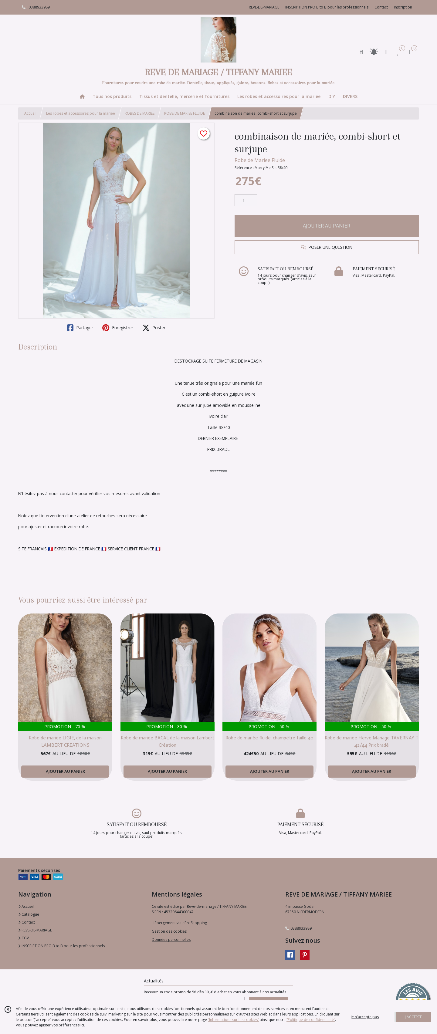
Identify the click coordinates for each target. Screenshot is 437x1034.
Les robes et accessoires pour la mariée (80, 113)
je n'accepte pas (365, 1016)
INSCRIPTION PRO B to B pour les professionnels (61, 945)
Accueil (30, 113)
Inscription (403, 7)
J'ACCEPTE (413, 1016)
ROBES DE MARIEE (139, 113)
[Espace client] (386, 52)
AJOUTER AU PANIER (326, 225)
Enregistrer (117, 327)
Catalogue (28, 914)
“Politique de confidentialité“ (310, 1019)
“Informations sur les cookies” (233, 1019)
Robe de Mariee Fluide (260, 160)
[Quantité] (246, 200)
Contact (381, 7)
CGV (23, 938)
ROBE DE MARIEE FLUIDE (184, 113)
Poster (153, 327)
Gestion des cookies (169, 931)
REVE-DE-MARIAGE (35, 930)
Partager (80, 327)
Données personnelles (171, 939)
